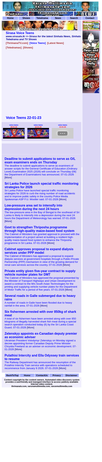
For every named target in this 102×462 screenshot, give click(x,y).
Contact (89, 18)
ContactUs (42, 375)
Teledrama (42, 18)
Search (74, 18)
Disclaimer (71, 375)
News (58, 18)
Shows (26, 18)
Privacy (57, 375)
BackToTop (12, 375)
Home (10, 18)
